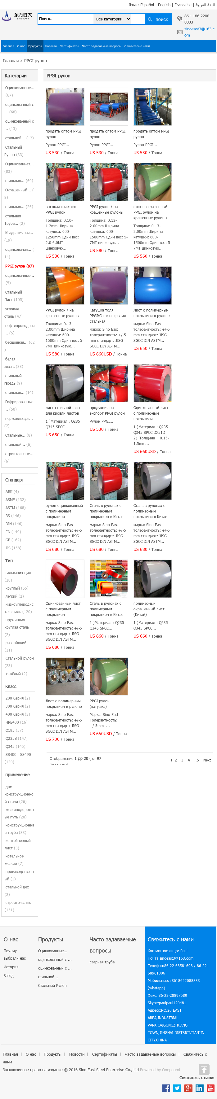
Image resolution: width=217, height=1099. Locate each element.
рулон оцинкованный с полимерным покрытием (64, 511)
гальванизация (18, 572)
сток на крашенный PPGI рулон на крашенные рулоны (150, 212)
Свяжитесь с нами (137, 46)
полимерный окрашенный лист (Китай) (149, 609)
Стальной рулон (20, 658)
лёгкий (11, 596)
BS (8, 515)
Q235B (11, 738)
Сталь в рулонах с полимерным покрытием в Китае (106, 511)
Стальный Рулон (52, 985)
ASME (10, 499)
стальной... (19, 138)
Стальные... (18, 435)
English (164, 4)
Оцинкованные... (52, 951)
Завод (9, 975)
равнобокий (16, 642)
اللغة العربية (205, 4)
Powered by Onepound (160, 1069)
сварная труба (102, 962)
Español (147, 4)
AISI (9, 491)
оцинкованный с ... (55, 959)
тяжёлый (13, 673)
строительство (18, 902)
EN (8, 532)
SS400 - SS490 (18, 754)
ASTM (10, 507)
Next (207, 760)
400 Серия (15, 714)
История (11, 967)
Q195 (10, 730)
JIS (8, 548)
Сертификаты (69, 46)
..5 (196, 760)
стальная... (19, 180)
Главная (8, 46)
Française (183, 4)
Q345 (10, 746)
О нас (21, 46)
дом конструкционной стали (19, 794)
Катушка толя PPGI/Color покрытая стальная (108, 315)
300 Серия (15, 706)
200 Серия (15, 698)
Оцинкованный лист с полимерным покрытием (151, 413)
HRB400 (12, 722)
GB (8, 540)
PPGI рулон (35, 60)
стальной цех (17, 887)
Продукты (35, 46)
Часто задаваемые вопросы (101, 46)
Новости (51, 46)
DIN (9, 523)
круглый (13, 588)
